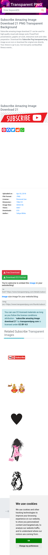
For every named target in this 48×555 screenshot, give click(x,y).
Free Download (11, 272)
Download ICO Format (15, 277)
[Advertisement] (24, 77)
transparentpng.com (29, 321)
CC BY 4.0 (23, 324)
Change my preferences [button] (28, 546)
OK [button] (29, 541)
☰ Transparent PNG (24, 4)
